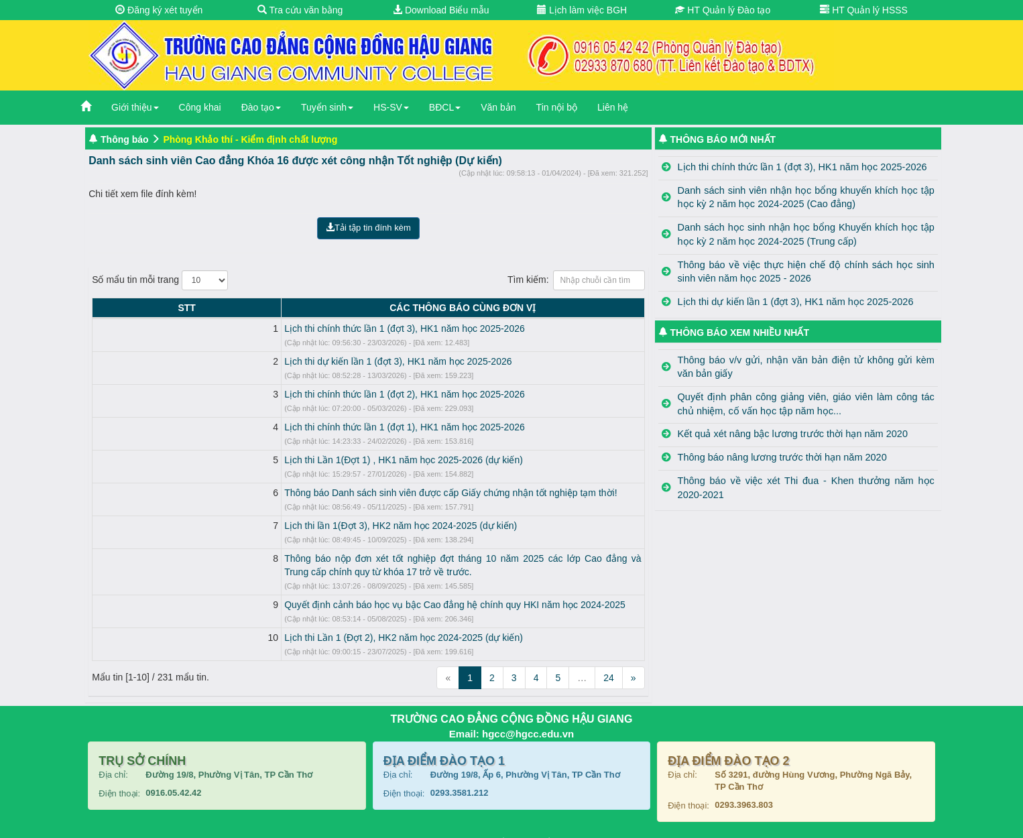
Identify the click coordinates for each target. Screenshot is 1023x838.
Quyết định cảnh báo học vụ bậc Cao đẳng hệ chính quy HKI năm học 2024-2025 (290, 591)
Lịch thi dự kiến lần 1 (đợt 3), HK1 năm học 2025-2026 (233, 361)
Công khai (200, 107)
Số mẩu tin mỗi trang (160, 280)
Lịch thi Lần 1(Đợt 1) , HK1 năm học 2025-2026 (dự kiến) (238, 460)
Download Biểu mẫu (441, 10)
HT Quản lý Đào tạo (722, 10)
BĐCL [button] (445, 107)
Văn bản (498, 107)
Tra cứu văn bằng (300, 10)
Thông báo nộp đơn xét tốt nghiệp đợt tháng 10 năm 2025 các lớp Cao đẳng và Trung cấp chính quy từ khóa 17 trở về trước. (379, 558)
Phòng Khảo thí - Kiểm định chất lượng (250, 139)
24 (608, 664)
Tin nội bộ (556, 107)
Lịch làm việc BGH (582, 10)
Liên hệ (612, 107)
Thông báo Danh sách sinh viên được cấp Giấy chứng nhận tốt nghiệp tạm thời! (285, 492)
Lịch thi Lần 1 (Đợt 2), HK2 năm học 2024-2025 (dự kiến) (238, 624)
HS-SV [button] (391, 107)
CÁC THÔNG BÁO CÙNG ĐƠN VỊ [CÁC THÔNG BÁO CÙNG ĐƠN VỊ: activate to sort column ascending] (380, 307)
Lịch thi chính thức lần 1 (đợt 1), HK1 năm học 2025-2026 (239, 427)
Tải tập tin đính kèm (368, 228)
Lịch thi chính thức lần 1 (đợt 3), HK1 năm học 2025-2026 (239, 328)
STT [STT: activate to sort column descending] (104, 307)
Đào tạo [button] (261, 107)
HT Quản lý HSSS (864, 10)
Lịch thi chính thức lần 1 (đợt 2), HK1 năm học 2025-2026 (239, 394)
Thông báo (125, 139)
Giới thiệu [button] (135, 107)
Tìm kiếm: (576, 280)
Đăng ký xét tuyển (158, 10)
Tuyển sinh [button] (327, 107)
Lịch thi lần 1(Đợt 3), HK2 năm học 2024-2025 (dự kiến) (235, 525)
